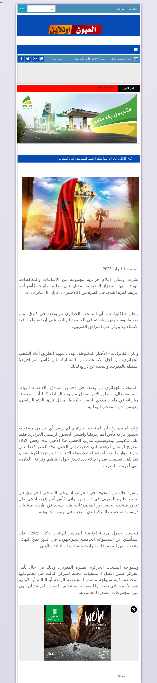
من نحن (120, 8)
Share (121, 676)
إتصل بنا (133, 8)
